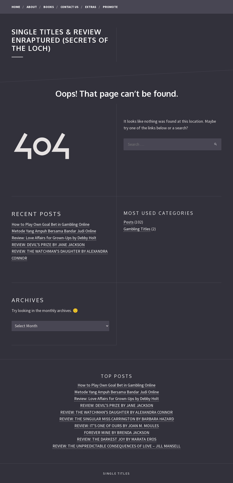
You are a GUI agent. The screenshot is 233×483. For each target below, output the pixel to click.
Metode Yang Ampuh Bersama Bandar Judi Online (54, 231)
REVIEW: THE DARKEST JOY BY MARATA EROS (116, 439)
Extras (90, 7)
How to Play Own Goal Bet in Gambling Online (50, 224)
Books (48, 7)
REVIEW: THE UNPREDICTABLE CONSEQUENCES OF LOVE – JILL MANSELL (116, 446)
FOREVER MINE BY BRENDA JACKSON (116, 432)
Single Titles (116, 473)
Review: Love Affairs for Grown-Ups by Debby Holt (54, 237)
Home (16, 7)
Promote (110, 7)
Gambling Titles (137, 228)
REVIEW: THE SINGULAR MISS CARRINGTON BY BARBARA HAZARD (116, 418)
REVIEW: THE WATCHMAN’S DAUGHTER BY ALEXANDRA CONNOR (116, 412)
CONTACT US (70, 7)
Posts (129, 222)
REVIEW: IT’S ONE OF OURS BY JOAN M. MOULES (116, 425)
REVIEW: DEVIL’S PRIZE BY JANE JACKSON (48, 244)
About (32, 7)
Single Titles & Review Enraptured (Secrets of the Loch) (60, 40)
